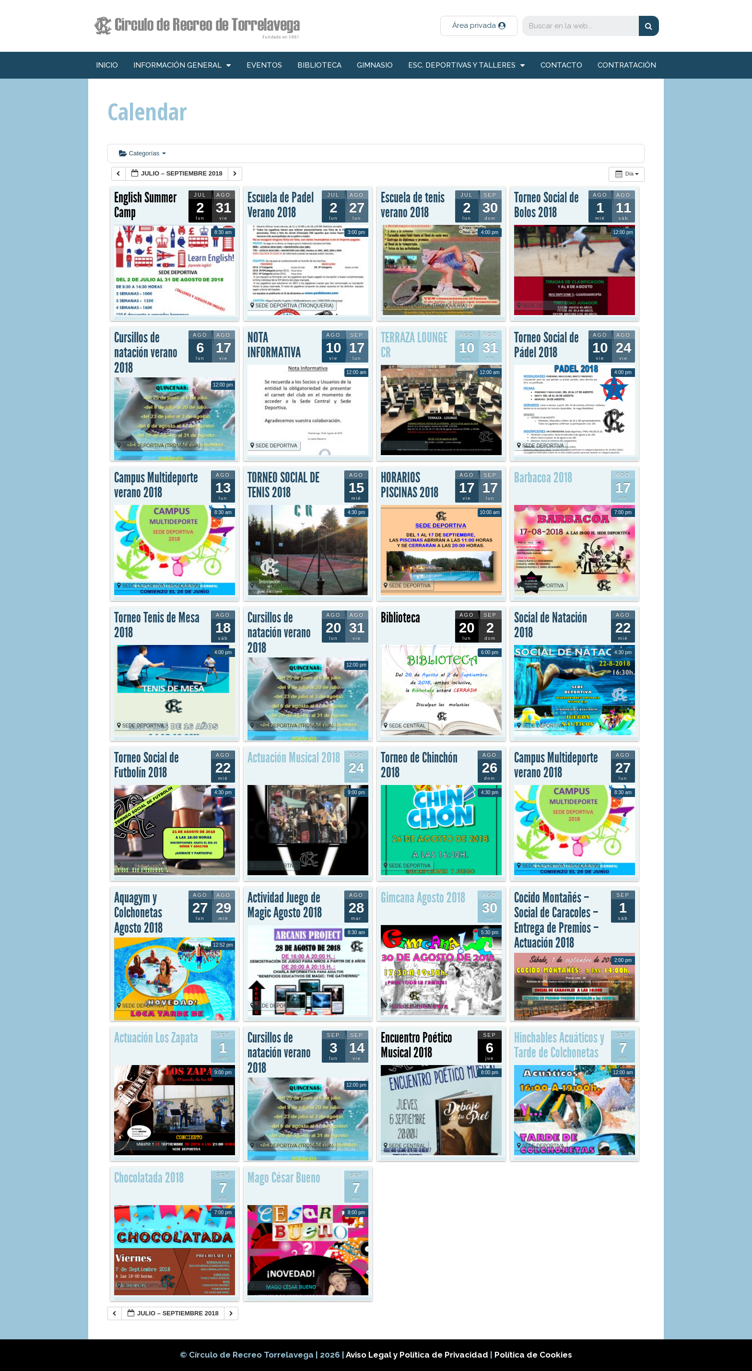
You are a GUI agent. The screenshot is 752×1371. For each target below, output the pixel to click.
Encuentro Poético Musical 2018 (416, 1045)
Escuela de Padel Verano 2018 (280, 205)
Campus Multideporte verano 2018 (156, 485)
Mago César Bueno (283, 1177)
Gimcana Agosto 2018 (423, 897)
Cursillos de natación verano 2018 (145, 352)
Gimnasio (375, 65)
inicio (107, 65)
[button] (478, 26)
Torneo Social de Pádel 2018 (546, 345)
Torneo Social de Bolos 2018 (546, 205)
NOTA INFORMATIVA (274, 345)
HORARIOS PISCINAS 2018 (409, 485)
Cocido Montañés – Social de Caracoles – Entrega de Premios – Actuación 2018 (556, 920)
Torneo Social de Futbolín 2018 (146, 765)
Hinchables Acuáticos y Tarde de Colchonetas (559, 1045)
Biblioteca (319, 65)
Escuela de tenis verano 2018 (413, 205)
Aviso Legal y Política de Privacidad (418, 1354)
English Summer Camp (145, 205)
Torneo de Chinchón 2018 (419, 765)
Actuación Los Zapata (156, 1037)
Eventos (264, 65)
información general (182, 65)
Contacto (561, 65)
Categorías (142, 153)
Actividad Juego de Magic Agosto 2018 (284, 905)
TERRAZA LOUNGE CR (414, 345)
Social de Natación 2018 (550, 625)
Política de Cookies (533, 1354)
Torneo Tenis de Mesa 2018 (157, 625)
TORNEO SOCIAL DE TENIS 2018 (283, 485)
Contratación (627, 65)
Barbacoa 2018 (543, 477)
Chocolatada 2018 (149, 1177)
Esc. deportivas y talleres (466, 65)
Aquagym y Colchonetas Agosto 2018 (138, 913)
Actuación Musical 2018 (293, 757)
